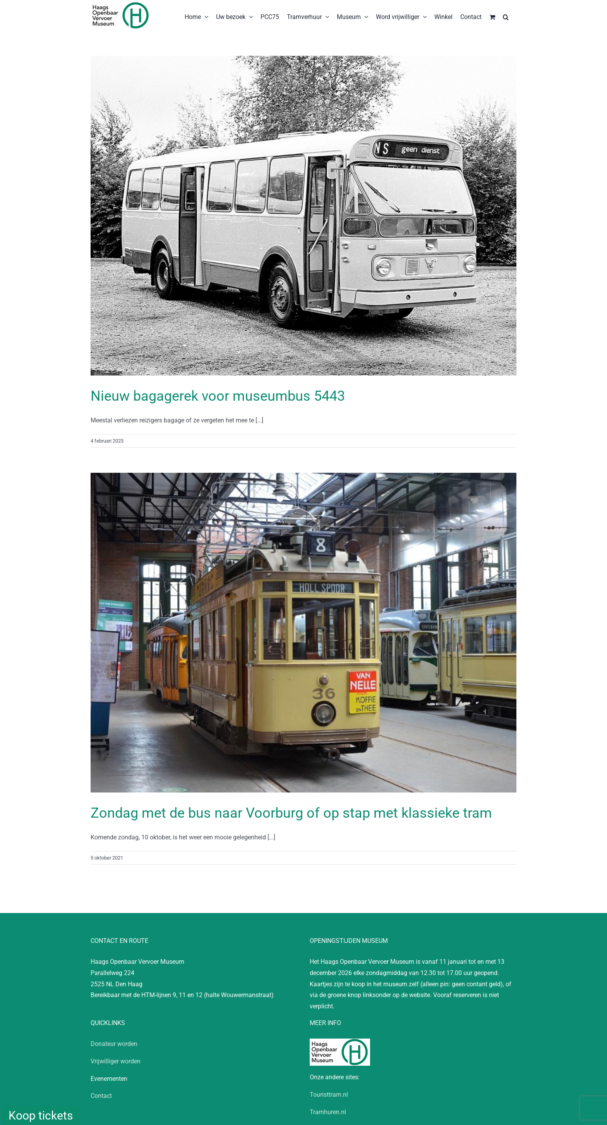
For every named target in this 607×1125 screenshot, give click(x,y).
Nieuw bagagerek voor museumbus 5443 (218, 396)
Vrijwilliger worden (116, 1061)
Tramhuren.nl (328, 1112)
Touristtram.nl (329, 1094)
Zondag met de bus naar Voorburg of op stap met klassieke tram (291, 813)
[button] (506, 16)
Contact (101, 1095)
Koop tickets (41, 1115)
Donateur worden (114, 1043)
